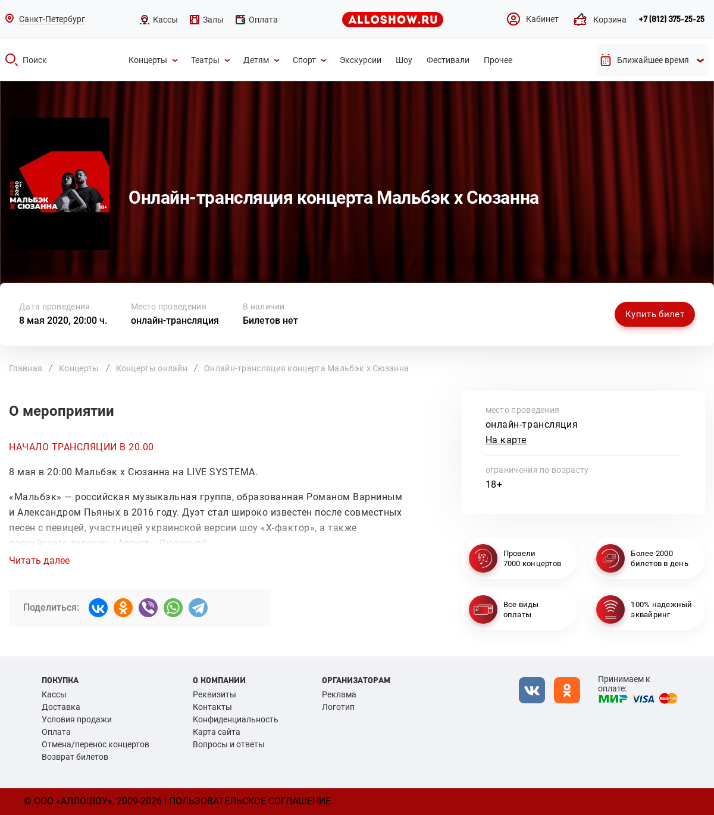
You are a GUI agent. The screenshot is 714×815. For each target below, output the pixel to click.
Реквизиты (214, 694)
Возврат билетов (75, 757)
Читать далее (39, 561)
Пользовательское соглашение (250, 801)
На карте (506, 440)
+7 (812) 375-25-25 (671, 19)
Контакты (212, 707)
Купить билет (654, 314)
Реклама (339, 694)
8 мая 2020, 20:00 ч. (63, 320)
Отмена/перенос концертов (95, 744)
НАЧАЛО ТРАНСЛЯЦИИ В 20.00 (81, 447)
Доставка (61, 707)
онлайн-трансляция (175, 320)
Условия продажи (77, 719)
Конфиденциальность (235, 719)
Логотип (338, 707)
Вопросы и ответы (229, 744)
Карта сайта (216, 732)
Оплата (56, 732)
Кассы (54, 694)
